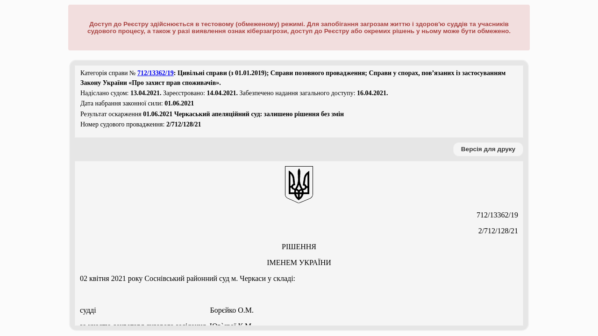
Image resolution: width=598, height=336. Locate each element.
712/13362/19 (155, 73)
